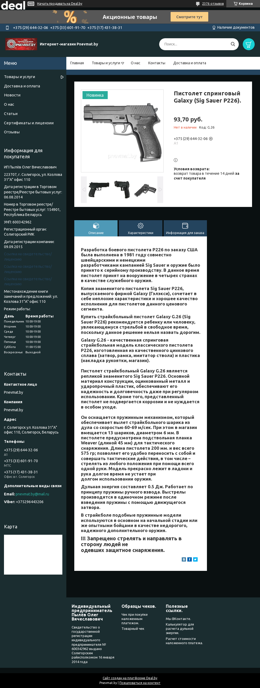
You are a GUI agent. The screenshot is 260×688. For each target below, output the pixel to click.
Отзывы (12, 132)
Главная (77, 63)
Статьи (11, 113)
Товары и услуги (106, 63)
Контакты (156, 63)
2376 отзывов (213, 3)
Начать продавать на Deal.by (59, 3)
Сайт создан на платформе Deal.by (130, 678)
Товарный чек (133, 628)
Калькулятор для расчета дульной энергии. (180, 628)
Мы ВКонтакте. (178, 619)
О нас (135, 63)
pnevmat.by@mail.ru (32, 494)
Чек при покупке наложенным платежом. (135, 619)
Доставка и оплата (189, 63)
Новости (12, 95)
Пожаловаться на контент (140, 683)
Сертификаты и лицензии (29, 123)
